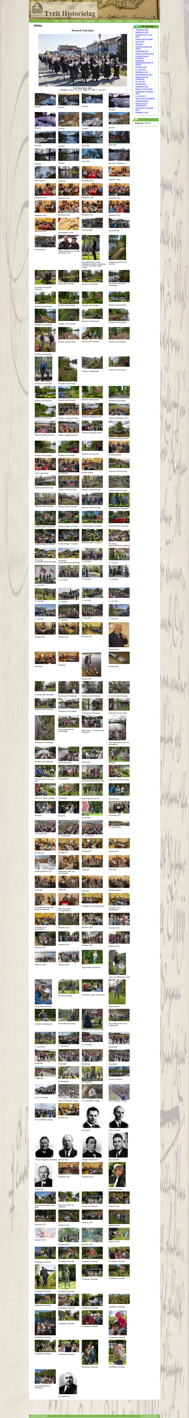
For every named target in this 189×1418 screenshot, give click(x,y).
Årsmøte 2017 (140, 84)
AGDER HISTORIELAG (39, 1416)
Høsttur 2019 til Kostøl (144, 39)
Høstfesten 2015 (141, 101)
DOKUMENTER (133, 21)
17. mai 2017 (140, 81)
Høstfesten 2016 (141, 86)
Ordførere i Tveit (141, 112)
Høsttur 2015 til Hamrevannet (141, 104)
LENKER (146, 21)
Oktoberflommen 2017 (144, 74)
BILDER (156, 21)
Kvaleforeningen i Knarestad (142, 57)
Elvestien (139, 44)
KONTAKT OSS (104, 21)
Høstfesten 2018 (141, 51)
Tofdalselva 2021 (142, 30)
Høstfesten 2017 (141, 72)
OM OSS (65, 21)
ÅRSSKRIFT (118, 21)
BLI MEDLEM (90, 21)
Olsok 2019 (139, 42)
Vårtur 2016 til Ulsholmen (145, 98)
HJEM (56, 21)
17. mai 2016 (140, 96)
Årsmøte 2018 (140, 67)
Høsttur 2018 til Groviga (144, 54)
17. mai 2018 (140, 69)
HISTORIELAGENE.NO (149, 1416)
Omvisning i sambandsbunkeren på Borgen (144, 62)
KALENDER (77, 21)
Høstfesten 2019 (141, 32)
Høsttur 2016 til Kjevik (144, 89)
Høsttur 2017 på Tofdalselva (141, 78)
